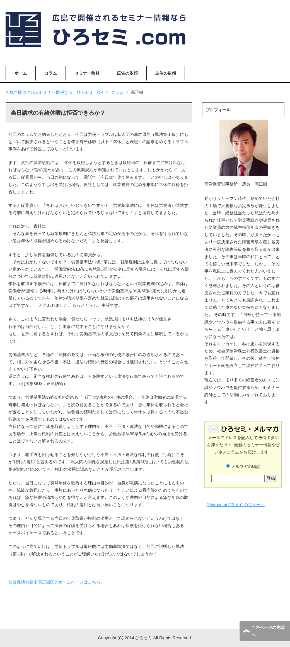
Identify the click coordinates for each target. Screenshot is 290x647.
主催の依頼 (165, 73)
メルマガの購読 (243, 466)
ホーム (20, 73)
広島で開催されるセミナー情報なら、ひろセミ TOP (54, 92)
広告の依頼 (127, 73)
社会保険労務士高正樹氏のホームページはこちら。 (56, 582)
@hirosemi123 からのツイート (235, 504)
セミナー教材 (87, 73)
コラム (50, 73)
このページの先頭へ (268, 631)
